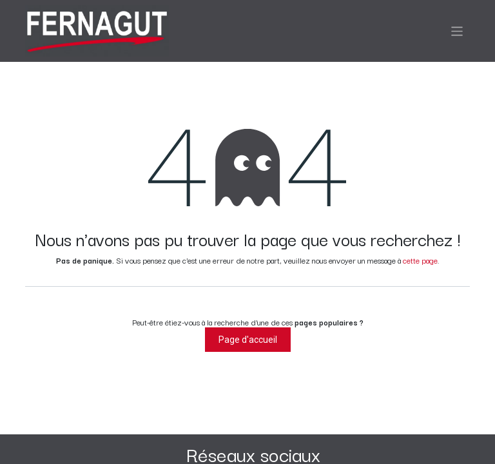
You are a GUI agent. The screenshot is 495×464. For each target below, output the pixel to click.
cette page (420, 260)
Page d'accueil (247, 339)
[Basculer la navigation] (457, 30)
